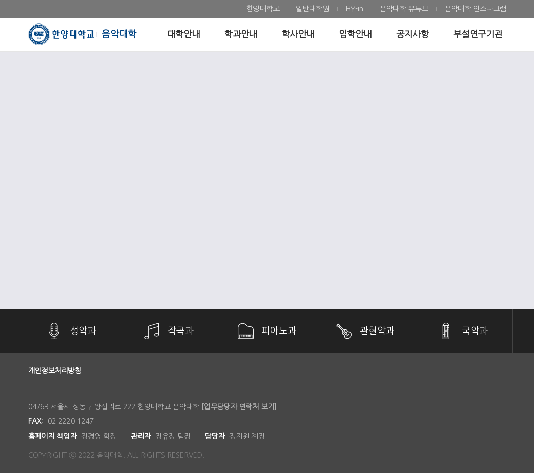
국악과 (475, 331)
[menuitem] (263, 9)
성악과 (83, 331)
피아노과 (279, 331)
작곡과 (181, 331)
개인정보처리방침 (54, 370)
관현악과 (377, 331)
